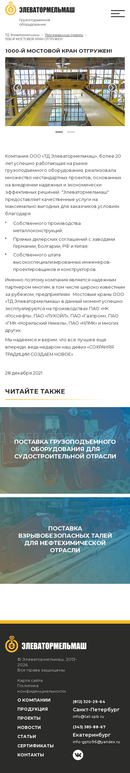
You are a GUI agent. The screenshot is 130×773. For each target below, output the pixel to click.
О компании (34, 700)
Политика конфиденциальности (41, 688)
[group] (65, 91)
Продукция (32, 709)
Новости (29, 727)
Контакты (30, 754)
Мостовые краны (92, 294)
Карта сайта (30, 680)
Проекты (29, 718)
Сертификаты (35, 745)
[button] (18, 88)
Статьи (26, 736)
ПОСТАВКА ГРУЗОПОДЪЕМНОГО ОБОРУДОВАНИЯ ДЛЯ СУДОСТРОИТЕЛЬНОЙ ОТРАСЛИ (65, 449)
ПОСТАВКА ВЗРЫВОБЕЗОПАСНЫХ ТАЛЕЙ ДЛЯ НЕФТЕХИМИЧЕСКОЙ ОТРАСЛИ (65, 539)
